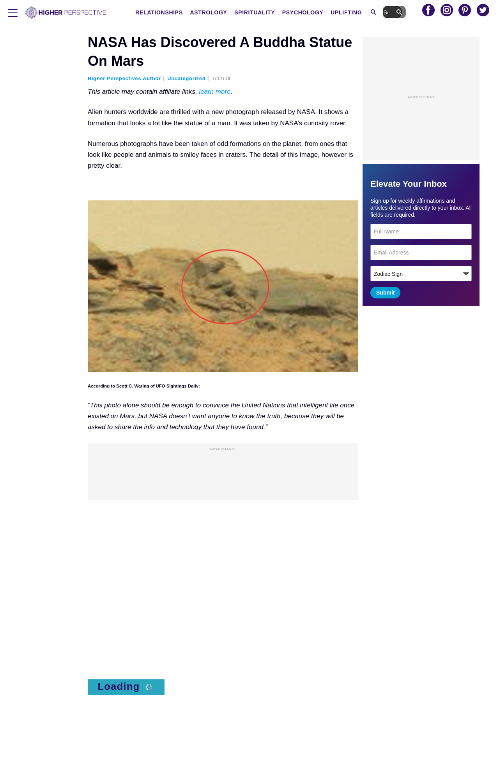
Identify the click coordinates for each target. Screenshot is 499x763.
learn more (214, 91)
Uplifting (370, 12)
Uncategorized (186, 78)
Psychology (326, 12)
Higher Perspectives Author (124, 78)
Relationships (183, 12)
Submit (385, 292)
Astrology (232, 12)
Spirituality (278, 12)
